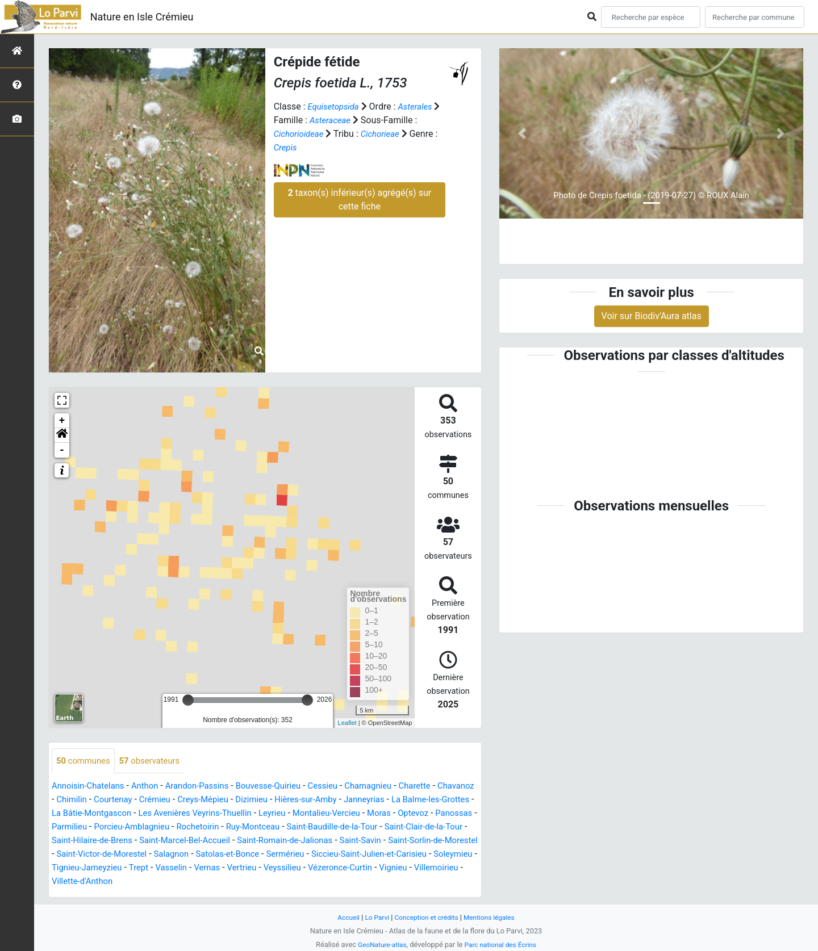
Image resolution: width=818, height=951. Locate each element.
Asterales (420, 106)
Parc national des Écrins (502, 944)
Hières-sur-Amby (364, 800)
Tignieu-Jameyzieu (361, 868)
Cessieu (342, 786)
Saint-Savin (161, 854)
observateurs (156, 761)
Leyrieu (367, 813)
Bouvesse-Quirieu (284, 786)
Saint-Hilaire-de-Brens (268, 841)
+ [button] (62, 421)
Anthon (151, 786)
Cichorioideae (301, 133)
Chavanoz (71, 800)
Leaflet (347, 722)
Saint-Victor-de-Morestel (344, 854)
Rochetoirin (328, 827)
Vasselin (451, 868)
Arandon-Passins (207, 786)
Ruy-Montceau (387, 827)
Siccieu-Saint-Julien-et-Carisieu (205, 868)
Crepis (286, 147)
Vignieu (264, 882)
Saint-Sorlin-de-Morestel (239, 854)
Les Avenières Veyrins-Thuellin (285, 813)
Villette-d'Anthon (374, 882)
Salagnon (418, 854)
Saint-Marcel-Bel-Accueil (368, 841)
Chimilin (114, 800)
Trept (416, 868)
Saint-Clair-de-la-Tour (176, 841)
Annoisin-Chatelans (91, 786)
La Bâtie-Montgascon (173, 813)
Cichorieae (385, 133)
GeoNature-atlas (379, 944)
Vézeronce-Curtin (208, 882)
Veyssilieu (146, 882)
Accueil (343, 917)
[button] (62, 435)
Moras (64, 827)
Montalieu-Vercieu (426, 813)
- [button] (62, 450)
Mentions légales (493, 917)
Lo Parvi (373, 917)
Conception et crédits (426, 917)
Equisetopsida (335, 106)
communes (85, 761)
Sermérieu (115, 868)
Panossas (144, 827)
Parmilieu (191, 827)
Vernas (66, 882)
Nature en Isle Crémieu (142, 17)
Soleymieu (295, 868)
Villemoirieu (311, 882)
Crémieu (203, 800)
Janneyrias (427, 800)
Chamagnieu (390, 786)
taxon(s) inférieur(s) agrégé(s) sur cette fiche (359, 199)
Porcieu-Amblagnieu (257, 827)
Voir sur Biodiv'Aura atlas (652, 316)
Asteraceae (340, 120)
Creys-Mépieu (254, 800)
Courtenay (159, 800)
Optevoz (101, 827)
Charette (440, 786)
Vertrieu (103, 882)
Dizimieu (307, 800)
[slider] (188, 700)
